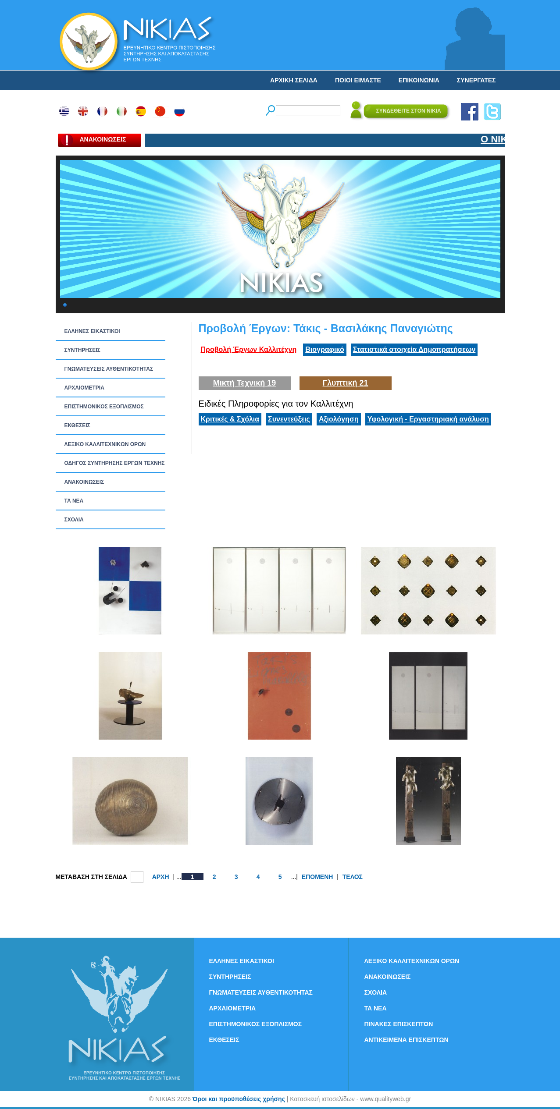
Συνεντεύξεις (289, 419)
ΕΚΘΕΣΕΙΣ (77, 425)
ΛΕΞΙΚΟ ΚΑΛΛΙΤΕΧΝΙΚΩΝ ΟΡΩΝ (105, 444)
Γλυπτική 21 (345, 383)
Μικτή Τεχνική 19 (244, 383)
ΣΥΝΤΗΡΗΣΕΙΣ (82, 350)
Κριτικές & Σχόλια (230, 419)
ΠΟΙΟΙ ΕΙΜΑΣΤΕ (358, 80)
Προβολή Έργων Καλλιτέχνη (249, 349)
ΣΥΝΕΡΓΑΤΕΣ (476, 80)
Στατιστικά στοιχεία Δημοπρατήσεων (414, 349)
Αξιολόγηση (339, 419)
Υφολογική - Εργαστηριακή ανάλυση (428, 419)
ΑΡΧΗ (160, 876)
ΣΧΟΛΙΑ (74, 520)
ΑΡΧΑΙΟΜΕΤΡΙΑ (84, 388)
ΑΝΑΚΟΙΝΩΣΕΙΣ (84, 482)
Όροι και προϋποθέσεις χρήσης (239, 1098)
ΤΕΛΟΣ (352, 876)
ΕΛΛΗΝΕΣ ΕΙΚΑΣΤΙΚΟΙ (92, 331)
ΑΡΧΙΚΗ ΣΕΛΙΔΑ (293, 80)
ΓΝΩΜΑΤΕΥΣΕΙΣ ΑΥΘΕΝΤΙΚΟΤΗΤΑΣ (108, 369)
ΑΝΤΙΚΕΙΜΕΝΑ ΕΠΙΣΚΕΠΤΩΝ (406, 1039)
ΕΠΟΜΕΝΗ (317, 876)
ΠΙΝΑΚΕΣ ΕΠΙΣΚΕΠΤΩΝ (398, 1024)
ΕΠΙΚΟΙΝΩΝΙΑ (419, 80)
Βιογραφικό (324, 349)
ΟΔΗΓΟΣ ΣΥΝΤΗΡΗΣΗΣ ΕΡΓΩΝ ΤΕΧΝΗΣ (114, 463)
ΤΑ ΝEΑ (74, 501)
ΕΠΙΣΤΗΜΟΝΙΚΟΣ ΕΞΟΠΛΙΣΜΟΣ (104, 407)
